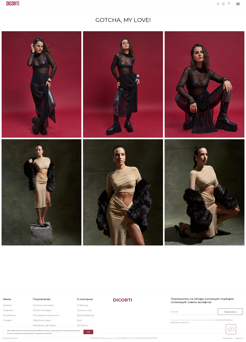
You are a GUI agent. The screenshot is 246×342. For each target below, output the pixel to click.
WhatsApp (228, 338)
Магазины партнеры (44, 325)
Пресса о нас (84, 310)
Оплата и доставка (43, 305)
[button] (217, 3)
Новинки (8, 310)
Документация (10, 338)
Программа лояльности (46, 315)
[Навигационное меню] (238, 4)
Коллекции (9, 315)
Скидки (7, 320)
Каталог (7, 305)
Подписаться (230, 312)
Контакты (82, 325)
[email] (193, 312)
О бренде (82, 305)
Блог (79, 320)
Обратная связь (42, 320)
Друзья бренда (85, 315)
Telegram (239, 338)
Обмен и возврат (42, 310)
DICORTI (122, 300)
